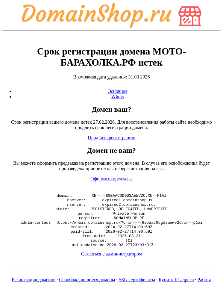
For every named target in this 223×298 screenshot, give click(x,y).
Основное (117, 91)
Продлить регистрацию (111, 137)
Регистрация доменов (33, 290)
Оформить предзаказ (111, 178)
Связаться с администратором (111, 264)
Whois (117, 96)
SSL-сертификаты (137, 290)
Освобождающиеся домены (87, 290)
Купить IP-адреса (176, 290)
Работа (204, 290)
